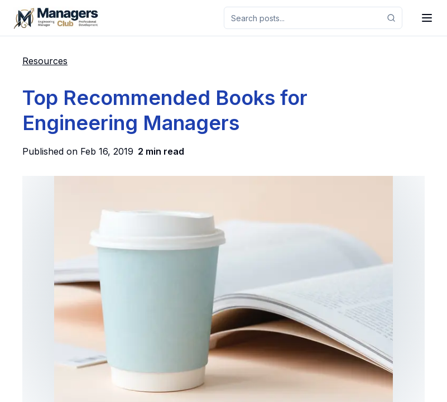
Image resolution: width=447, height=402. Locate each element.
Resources (45, 60)
